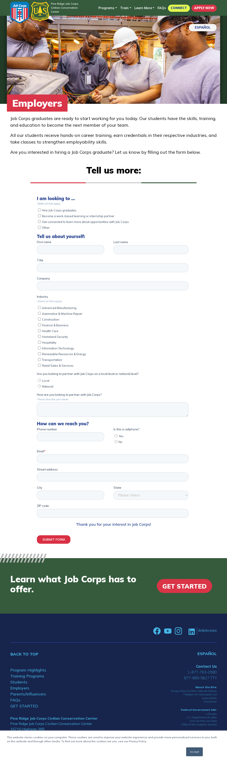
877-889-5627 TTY (200, 677)
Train (124, 8)
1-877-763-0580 (202, 672)
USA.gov (211, 713)
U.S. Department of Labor (202, 717)
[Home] (19, 12)
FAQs (161, 8)
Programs (106, 8)
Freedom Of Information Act (200, 694)
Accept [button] (194, 751)
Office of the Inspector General (199, 724)
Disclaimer (210, 701)
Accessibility (209, 698)
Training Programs (27, 676)
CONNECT (179, 8)
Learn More (143, 8)
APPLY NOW (204, 8)
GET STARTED (24, 706)
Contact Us (206, 666)
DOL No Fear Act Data (203, 721)
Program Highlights (28, 670)
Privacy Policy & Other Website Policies (194, 691)
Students (18, 682)
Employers (19, 688)
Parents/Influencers (28, 694)
